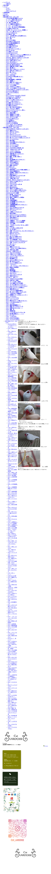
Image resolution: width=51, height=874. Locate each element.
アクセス (46, 746)
